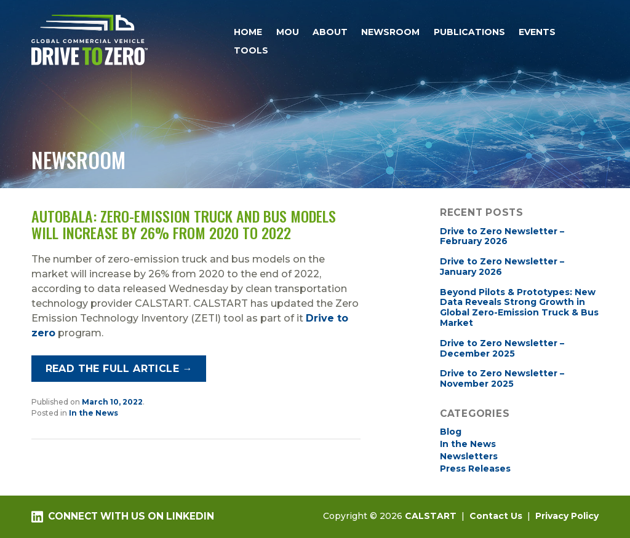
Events (537, 32)
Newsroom (390, 32)
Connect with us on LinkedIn (122, 516)
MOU (287, 32)
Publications (469, 32)
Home (248, 32)
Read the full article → (119, 368)
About (330, 32)
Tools (251, 50)
